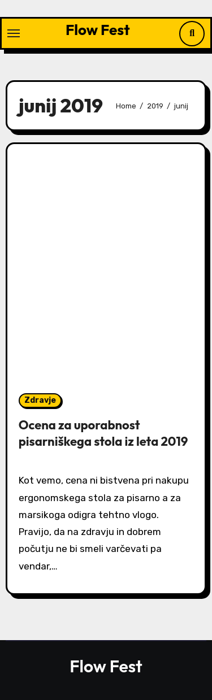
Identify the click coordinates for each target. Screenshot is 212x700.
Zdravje (40, 400)
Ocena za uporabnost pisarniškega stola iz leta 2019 (103, 433)
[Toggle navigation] (13, 33)
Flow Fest (98, 29)
